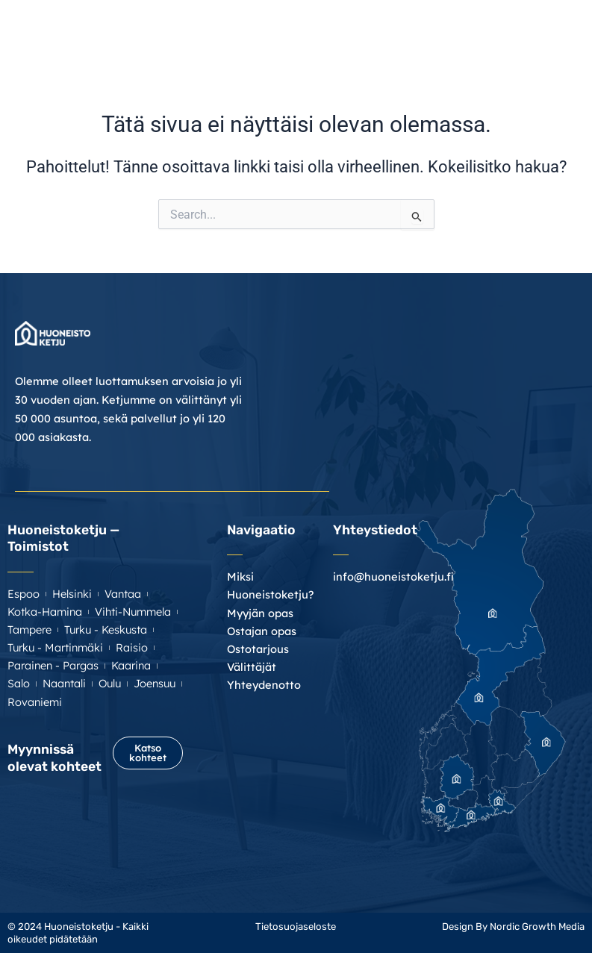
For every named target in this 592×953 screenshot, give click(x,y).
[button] (572, 31)
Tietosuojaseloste (295, 926)
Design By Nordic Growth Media (513, 926)
